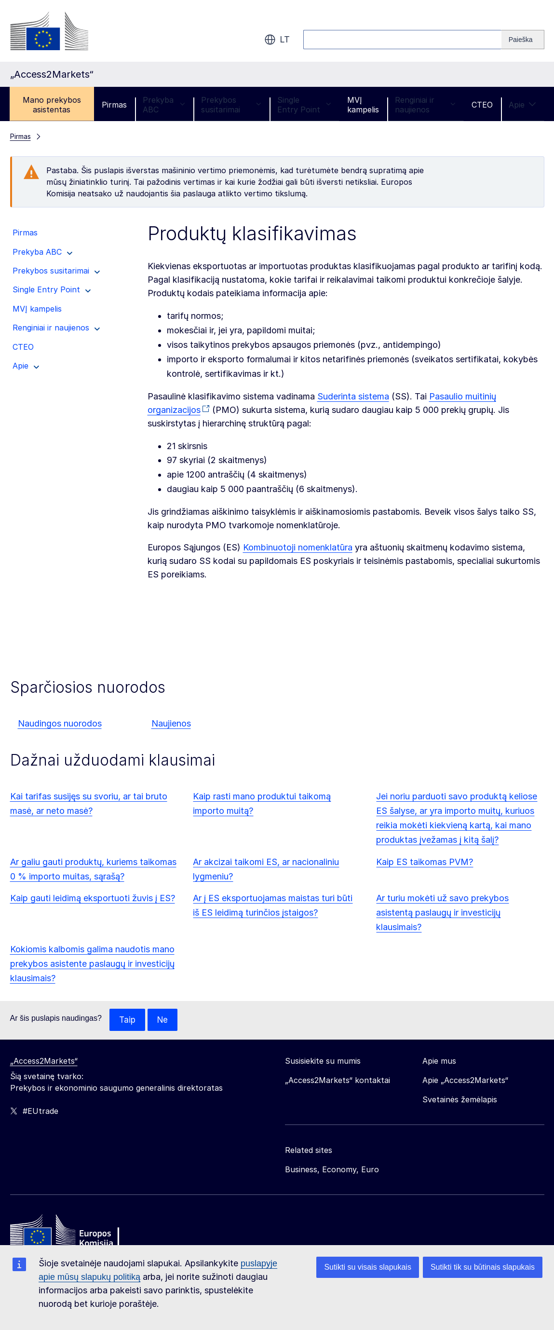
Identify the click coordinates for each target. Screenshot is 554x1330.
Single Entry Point (304, 104)
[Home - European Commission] (80, 1233)
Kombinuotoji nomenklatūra (297, 547)
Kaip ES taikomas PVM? (424, 862)
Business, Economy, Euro (332, 1170)
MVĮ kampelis (363, 104)
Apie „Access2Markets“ (465, 1080)
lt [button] (277, 39)
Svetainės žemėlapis (459, 1100)
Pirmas (114, 105)
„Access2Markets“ (44, 1061)
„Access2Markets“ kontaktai (337, 1080)
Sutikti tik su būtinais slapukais (483, 1267)
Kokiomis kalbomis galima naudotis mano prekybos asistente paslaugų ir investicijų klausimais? (92, 963)
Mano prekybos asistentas (52, 104)
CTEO (482, 105)
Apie (522, 105)
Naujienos (171, 723)
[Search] (522, 39)
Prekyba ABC (164, 104)
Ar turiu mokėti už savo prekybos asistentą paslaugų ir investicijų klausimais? (442, 912)
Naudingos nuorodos (60, 723)
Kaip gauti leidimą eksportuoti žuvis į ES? (92, 898)
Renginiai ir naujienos (425, 104)
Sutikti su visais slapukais (367, 1267)
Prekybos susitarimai (231, 104)
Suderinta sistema (353, 396)
